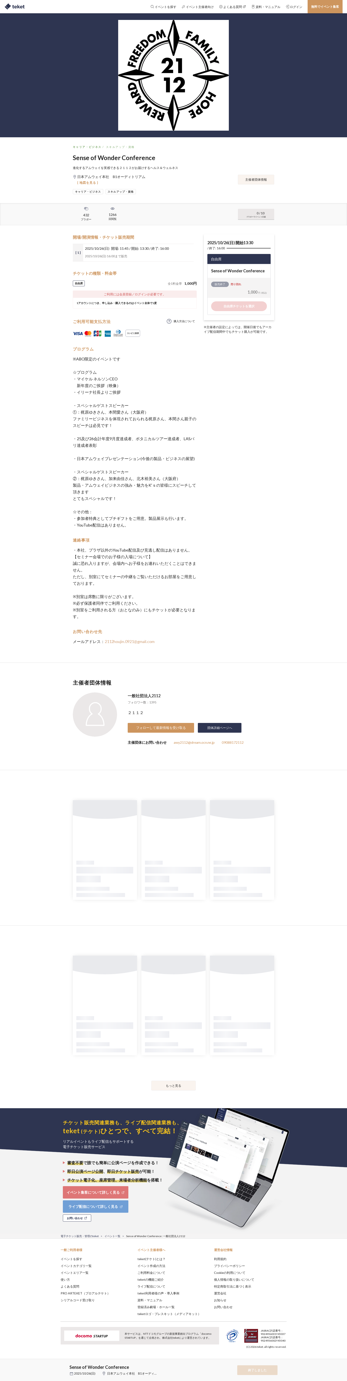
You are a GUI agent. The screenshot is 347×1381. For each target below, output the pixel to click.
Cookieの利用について (229, 1272)
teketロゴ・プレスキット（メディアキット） (169, 1314)
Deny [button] (261, 1359)
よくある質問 (70, 1286)
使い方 (65, 1279)
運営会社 (220, 1293)
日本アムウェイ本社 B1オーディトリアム (137, 1373)
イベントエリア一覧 (75, 1272)
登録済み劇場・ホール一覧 (156, 1307)
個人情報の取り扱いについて (234, 1279)
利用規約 (220, 1259)
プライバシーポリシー (229, 1266)
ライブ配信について (151, 1286)
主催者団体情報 (256, 179)
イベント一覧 (112, 1236)
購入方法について (184, 321)
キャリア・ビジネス (87, 147)
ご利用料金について (151, 1272)
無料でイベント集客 (325, 6)
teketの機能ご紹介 (150, 1279)
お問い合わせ (223, 1307)
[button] (53, 1364)
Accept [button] (283, 1359)
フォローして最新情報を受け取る (161, 728)
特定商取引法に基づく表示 (232, 1286)
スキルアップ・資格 (120, 147)
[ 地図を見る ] (87, 182)
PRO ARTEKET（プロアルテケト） (85, 1293)
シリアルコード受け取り (78, 1300)
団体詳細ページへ (219, 728)
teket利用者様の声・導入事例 (158, 1293)
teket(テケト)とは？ (151, 1259)
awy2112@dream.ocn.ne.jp (194, 742)
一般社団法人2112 (144, 695)
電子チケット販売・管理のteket (80, 1236)
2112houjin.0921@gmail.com (129, 641)
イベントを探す (71, 1259)
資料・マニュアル (149, 1300)
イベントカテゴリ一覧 (76, 1266)
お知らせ (220, 1300)
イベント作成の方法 (151, 1266)
